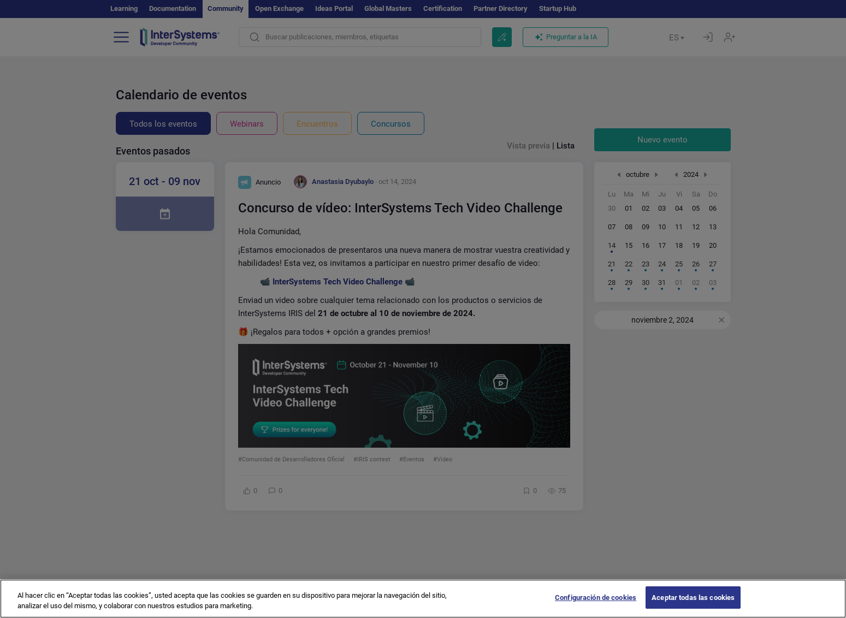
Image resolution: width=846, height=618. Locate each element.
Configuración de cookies (595, 606)
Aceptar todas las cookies (693, 606)
